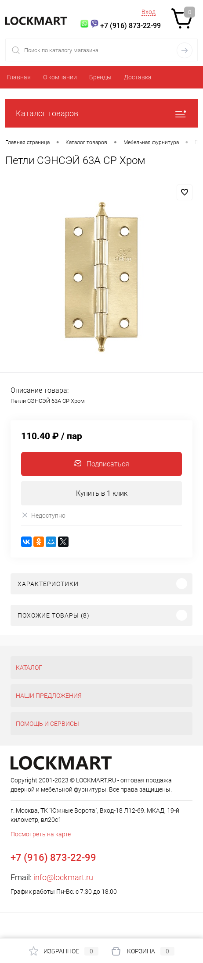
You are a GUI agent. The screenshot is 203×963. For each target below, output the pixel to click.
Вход (148, 11)
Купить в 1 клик (101, 493)
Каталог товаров (101, 113)
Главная (19, 77)
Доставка (138, 77)
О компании (60, 77)
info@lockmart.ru (63, 877)
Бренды (100, 77)
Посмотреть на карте (41, 834)
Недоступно (43, 515)
